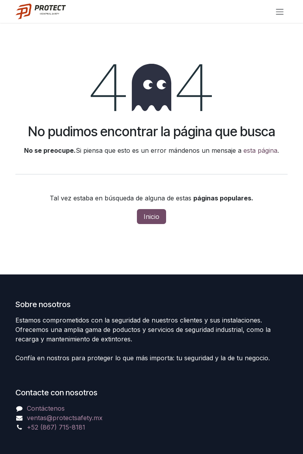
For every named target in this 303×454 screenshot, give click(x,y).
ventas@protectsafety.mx (65, 418)
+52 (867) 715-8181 (56, 427)
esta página (260, 150)
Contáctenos (46, 408)
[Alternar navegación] (280, 11)
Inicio (151, 217)
